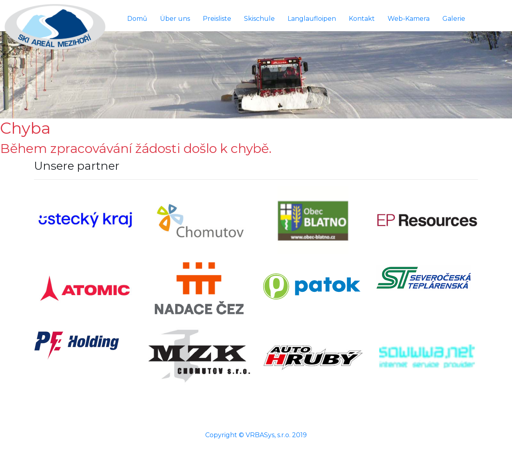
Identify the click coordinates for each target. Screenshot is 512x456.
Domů (137, 18)
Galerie (453, 18)
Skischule (259, 18)
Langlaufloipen (312, 18)
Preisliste (217, 18)
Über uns (175, 18)
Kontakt (362, 18)
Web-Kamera (409, 18)
